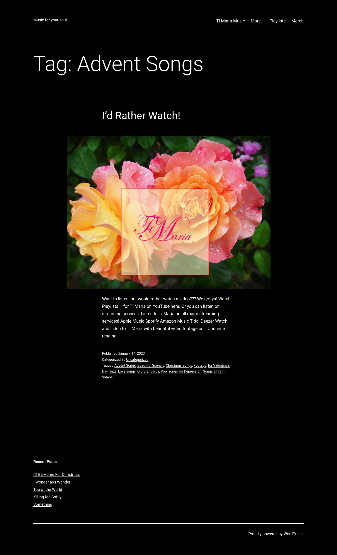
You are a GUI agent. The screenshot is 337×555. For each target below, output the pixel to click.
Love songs (127, 371)
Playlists (277, 21)
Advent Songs (125, 365)
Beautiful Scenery (150, 365)
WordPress (293, 533)
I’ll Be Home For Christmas (56, 474)
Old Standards (148, 371)
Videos (107, 377)
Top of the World (47, 489)
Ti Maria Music (230, 21)
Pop (164, 371)
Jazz (112, 371)
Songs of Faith (214, 371)
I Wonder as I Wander (51, 482)
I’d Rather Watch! (141, 115)
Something (42, 504)
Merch (297, 21)
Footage (200, 365)
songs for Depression (185, 371)
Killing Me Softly (47, 497)
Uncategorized (137, 360)
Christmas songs (179, 365)
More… (257, 21)
